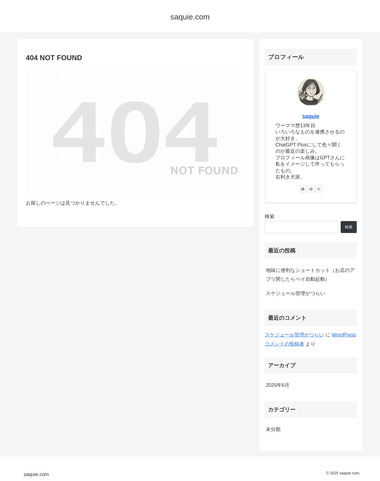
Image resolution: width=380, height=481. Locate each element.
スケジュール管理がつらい (295, 293)
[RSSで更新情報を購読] (318, 188)
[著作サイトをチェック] (302, 188)
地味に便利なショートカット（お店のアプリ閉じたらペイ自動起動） (310, 275)
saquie (311, 116)
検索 (270, 216)
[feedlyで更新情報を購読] (310, 188)
